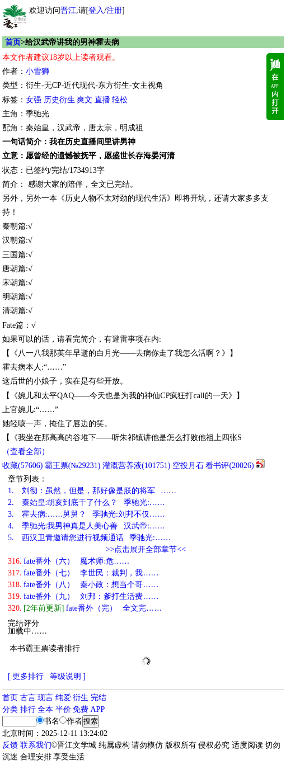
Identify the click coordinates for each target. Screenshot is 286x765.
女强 (33, 100)
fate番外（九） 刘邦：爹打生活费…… (83, 596)
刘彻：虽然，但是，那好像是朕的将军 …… (92, 491)
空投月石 (188, 465)
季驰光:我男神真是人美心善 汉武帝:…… (86, 526)
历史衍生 (59, 100)
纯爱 (63, 697)
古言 (28, 697)
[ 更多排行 (26, 676)
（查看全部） (25, 451)
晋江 (68, 10)
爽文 (84, 100)
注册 (114, 10)
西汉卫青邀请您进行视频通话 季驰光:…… (89, 537)
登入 (96, 10)
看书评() (229, 465)
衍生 (80, 697)
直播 (102, 100)
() (22, 465)
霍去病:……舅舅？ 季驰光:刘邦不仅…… (86, 514)
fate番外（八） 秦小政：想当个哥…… (83, 584)
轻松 (120, 100)
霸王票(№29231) (73, 465)
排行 (28, 709)
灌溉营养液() (136, 465)
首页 (13, 42)
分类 (10, 709)
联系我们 (35, 745)
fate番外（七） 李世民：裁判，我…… (83, 573)
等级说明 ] (68, 676)
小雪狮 (37, 71)
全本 (45, 709)
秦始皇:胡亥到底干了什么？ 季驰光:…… (86, 502)
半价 (63, 709)
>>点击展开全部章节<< (146, 549)
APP (98, 709)
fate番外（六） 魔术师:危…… (68, 561)
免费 (80, 709)
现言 (45, 697)
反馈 (10, 745)
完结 (98, 697)
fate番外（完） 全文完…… (85, 608)
